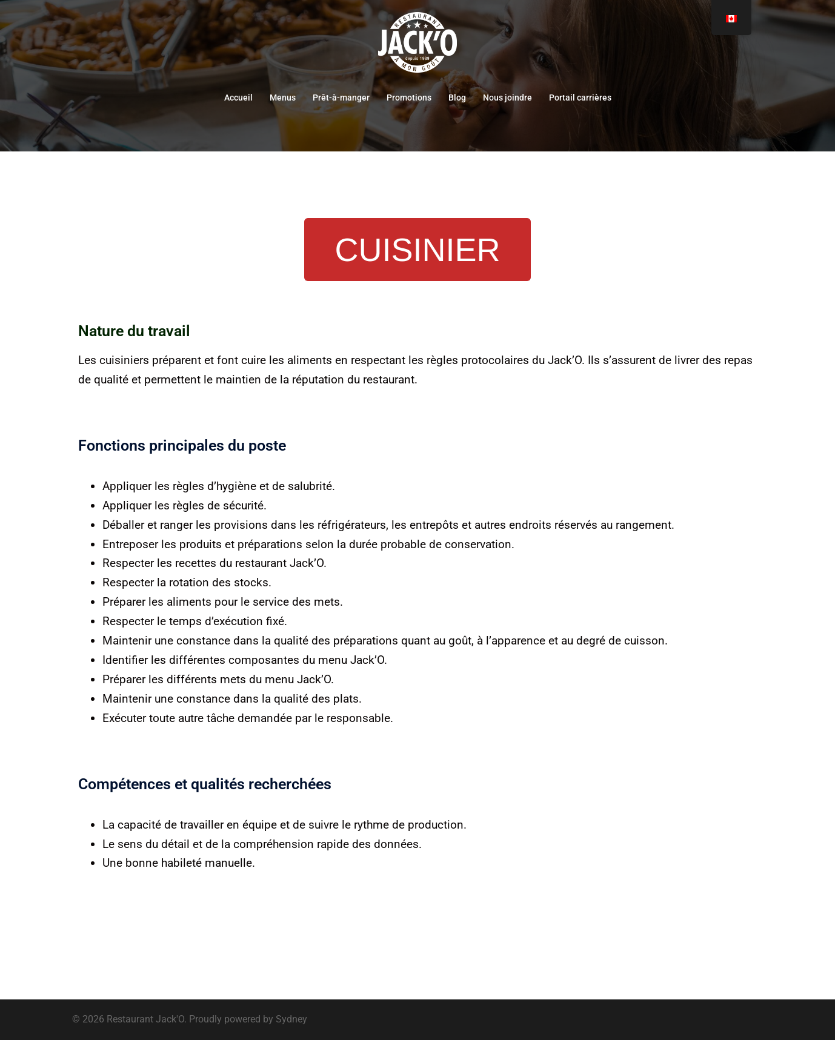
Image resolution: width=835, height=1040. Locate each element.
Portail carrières (580, 97)
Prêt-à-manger (341, 97)
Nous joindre (507, 97)
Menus (283, 97)
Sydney (291, 1019)
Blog (457, 97)
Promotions (409, 97)
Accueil (238, 97)
